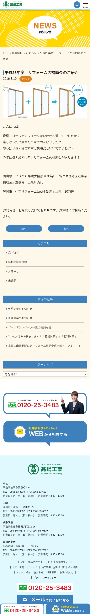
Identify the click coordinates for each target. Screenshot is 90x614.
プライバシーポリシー (44, 577)
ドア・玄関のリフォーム (25, 567)
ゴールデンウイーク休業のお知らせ (29, 327)
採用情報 (51, 572)
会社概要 (72, 567)
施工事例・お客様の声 (53, 567)
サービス (48, 562)
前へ (24, 228)
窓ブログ (13, 252)
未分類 (12, 280)
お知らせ (25, 79)
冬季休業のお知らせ (20, 308)
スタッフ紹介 (23, 572)
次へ (66, 228)
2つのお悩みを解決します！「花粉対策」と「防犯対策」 (42, 336)
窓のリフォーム (64, 562)
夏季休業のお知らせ (20, 318)
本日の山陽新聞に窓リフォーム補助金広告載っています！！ (44, 345)
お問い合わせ (67, 572)
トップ (21, 562)
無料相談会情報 (17, 261)
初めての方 (34, 562)
